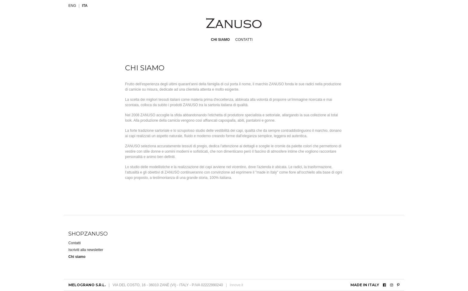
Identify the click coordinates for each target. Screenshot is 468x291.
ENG (72, 6)
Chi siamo (220, 40)
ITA (84, 6)
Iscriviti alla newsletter (85, 250)
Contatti (244, 40)
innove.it (234, 285)
